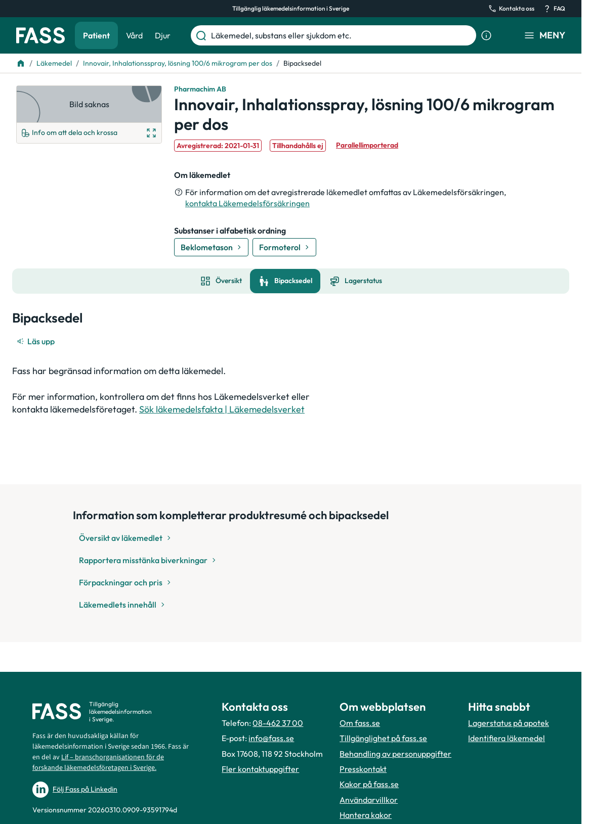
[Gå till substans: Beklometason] (211, 247)
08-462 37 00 (278, 723)
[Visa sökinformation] (486, 35)
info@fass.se (271, 738)
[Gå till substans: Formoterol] (284, 247)
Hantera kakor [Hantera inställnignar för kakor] (366, 815)
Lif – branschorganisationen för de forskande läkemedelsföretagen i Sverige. (98, 762)
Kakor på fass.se (369, 784)
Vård (134, 35)
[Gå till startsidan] (40, 35)
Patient (96, 35)
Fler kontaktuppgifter (260, 769)
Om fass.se (360, 723)
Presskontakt (363, 769)
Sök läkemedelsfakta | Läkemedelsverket (222, 409)
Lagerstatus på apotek (508, 723)
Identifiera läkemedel (506, 738)
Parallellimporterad (367, 145)
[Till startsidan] (20, 63)
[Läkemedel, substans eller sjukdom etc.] (341, 35)
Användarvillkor (369, 800)
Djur (163, 35)
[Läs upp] (36, 341)
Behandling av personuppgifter (395, 754)
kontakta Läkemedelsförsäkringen (247, 203)
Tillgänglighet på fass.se (383, 738)
